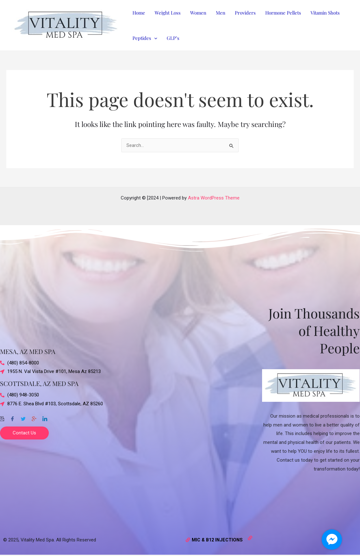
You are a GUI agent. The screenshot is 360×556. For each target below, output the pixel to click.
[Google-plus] (34, 416)
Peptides (144, 38)
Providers (245, 12)
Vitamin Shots (325, 12)
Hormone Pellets (283, 12)
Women (198, 12)
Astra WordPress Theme (214, 198)
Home (138, 12)
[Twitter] (23, 416)
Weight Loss (168, 12)
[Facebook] (12, 416)
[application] (154, 38)
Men (220, 12)
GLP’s (173, 38)
